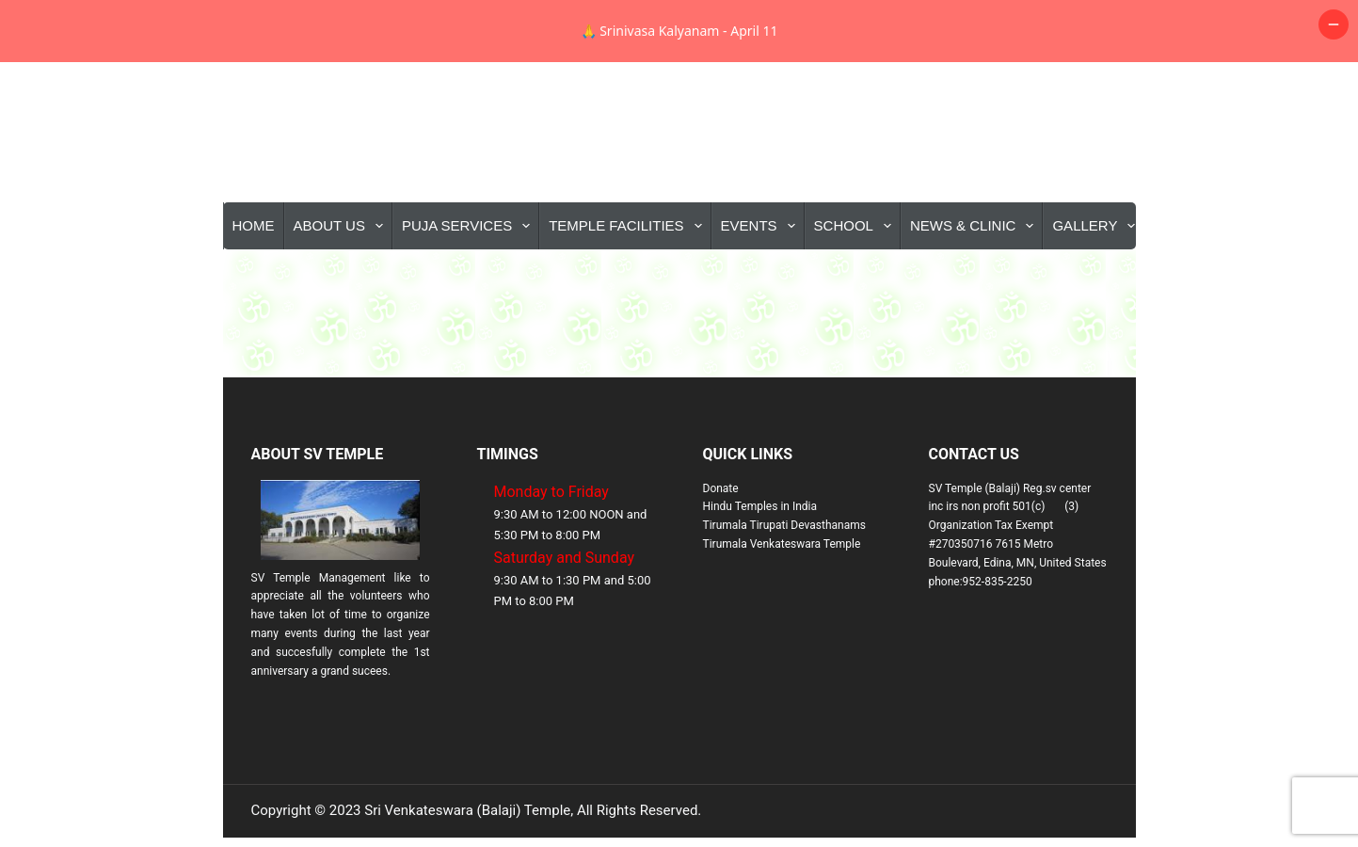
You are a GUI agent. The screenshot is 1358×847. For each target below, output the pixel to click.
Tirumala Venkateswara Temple (782, 606)
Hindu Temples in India (760, 568)
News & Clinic (976, 288)
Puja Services (469, 288)
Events (762, 288)
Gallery (1097, 288)
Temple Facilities (629, 288)
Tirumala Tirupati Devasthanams (784, 587)
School (856, 288)
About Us (342, 288)
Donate (721, 550)
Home (253, 288)
